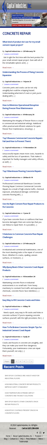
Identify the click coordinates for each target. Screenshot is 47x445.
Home (8, 436)
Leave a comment (11, 54)
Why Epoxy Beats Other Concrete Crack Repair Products (21, 402)
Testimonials (23, 441)
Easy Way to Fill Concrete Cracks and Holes (21, 300)
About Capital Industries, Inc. (22, 436)
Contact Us (14, 439)
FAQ (21, 439)
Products (38, 436)
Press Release (31, 439)
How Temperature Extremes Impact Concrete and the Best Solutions (19, 394)
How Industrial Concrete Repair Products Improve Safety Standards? (23, 385)
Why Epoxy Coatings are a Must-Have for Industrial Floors (22, 376)
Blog (5, 439)
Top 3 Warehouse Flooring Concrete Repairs (22, 171)
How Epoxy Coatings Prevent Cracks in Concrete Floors (21, 411)
